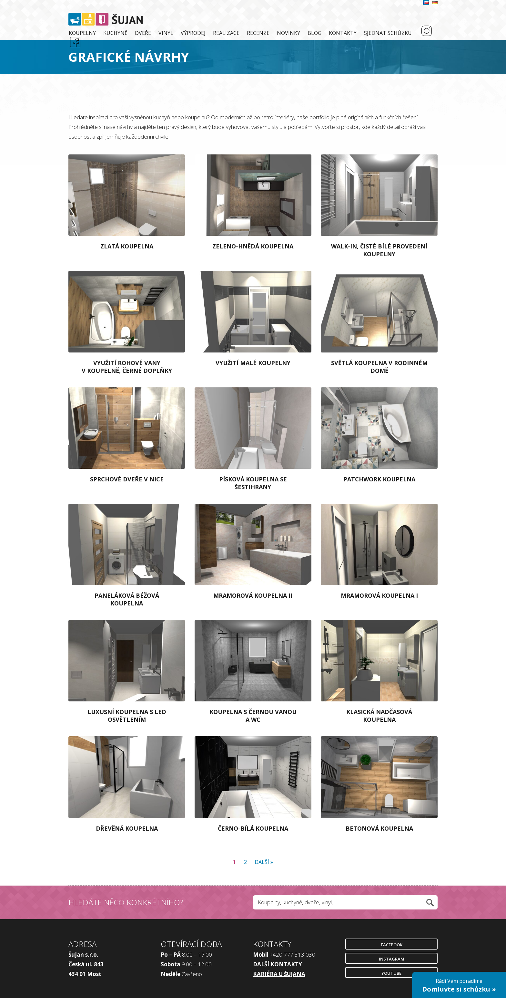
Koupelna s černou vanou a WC (253, 715)
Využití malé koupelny (253, 363)
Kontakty (343, 33)
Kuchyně (115, 33)
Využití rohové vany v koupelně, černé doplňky (127, 366)
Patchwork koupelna (379, 479)
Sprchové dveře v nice (127, 479)
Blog (314, 33)
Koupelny (82, 33)
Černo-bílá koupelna (253, 828)
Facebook (391, 945)
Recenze (258, 33)
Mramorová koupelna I (379, 595)
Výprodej (193, 33)
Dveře (143, 33)
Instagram (391, 959)
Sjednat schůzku (388, 33)
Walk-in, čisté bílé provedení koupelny (379, 250)
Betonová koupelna (379, 828)
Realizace (226, 33)
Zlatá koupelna (126, 246)
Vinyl (165, 33)
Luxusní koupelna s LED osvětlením (126, 715)
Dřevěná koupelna (127, 828)
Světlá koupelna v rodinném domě (379, 366)
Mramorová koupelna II (252, 595)
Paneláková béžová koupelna (127, 599)
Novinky (288, 33)
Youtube (391, 973)
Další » (264, 862)
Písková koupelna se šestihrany (253, 483)
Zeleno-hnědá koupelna (252, 246)
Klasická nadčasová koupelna (379, 715)
